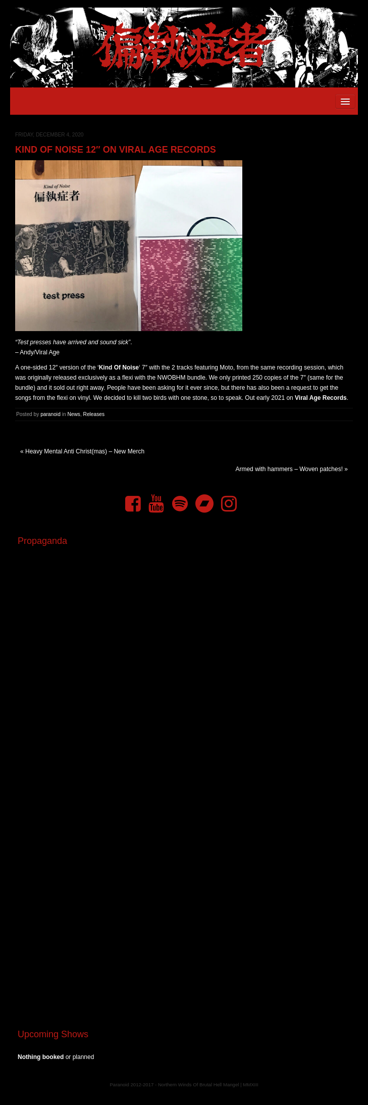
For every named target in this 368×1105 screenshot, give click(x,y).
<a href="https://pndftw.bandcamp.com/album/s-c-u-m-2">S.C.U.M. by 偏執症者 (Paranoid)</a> (184, 895)
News (73, 414)
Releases (93, 414)
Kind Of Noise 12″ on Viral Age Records (115, 150)
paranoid (50, 414)
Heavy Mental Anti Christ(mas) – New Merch (84, 451)
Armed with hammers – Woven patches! (289, 469)
